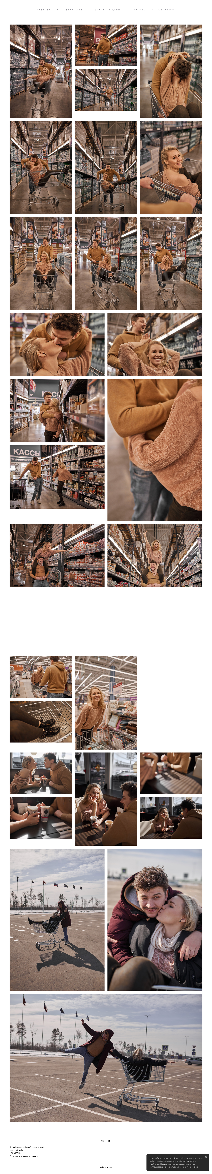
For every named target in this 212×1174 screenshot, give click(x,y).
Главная (44, 10)
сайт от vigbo (106, 1167)
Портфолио (73, 10)
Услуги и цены (108, 10)
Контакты (166, 10)
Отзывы (139, 10)
